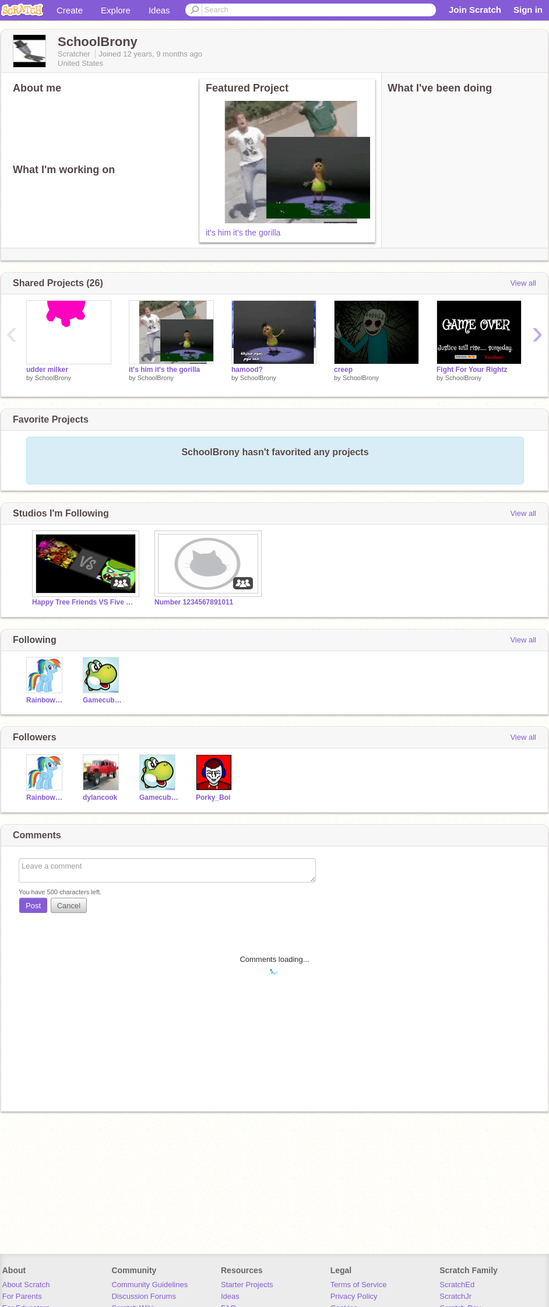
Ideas (159, 10)
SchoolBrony (53, 377)
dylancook (100, 797)
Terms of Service (358, 1284)
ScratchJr (455, 1296)
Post (33, 905)
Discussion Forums (143, 1296)
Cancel (68, 905)
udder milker (47, 370)
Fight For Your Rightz (472, 370)
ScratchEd (456, 1284)
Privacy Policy (354, 1296)
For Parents (22, 1296)
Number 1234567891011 (193, 602)
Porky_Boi (213, 797)
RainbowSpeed (45, 700)
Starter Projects (247, 1284)
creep (343, 370)
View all (523, 283)
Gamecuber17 (102, 700)
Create (70, 10)
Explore (116, 10)
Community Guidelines (149, 1284)
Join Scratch (475, 10)
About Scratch (26, 1284)
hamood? (247, 370)
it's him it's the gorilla (243, 232)
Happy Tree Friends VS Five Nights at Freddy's (84, 602)
